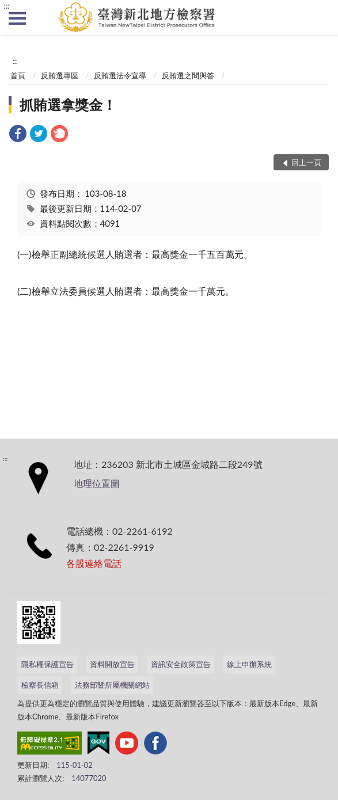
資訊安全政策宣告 (181, 664)
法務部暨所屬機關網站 (112, 684)
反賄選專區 (59, 75)
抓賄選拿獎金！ (68, 104)
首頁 (17, 75)
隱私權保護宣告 (47, 664)
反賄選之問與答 (188, 75)
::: (6, 5)
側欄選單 (17, 18)
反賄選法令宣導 (120, 75)
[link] (17, 135)
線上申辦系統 (249, 664)
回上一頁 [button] (306, 162)
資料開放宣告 (112, 664)
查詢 (320, 17)
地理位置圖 (97, 483)
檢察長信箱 (40, 684)
